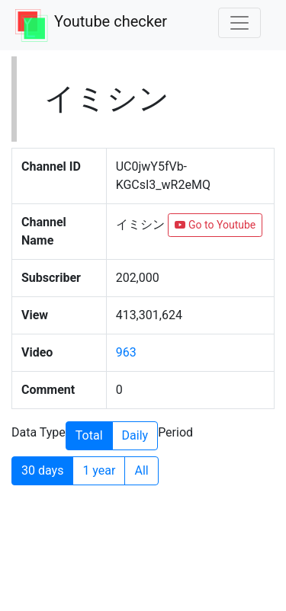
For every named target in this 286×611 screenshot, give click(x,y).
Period (175, 432)
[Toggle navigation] (239, 23)
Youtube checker (110, 21)
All (141, 470)
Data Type (38, 432)
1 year (98, 470)
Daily (135, 435)
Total (89, 435)
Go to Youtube (215, 225)
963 (126, 352)
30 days (42, 470)
